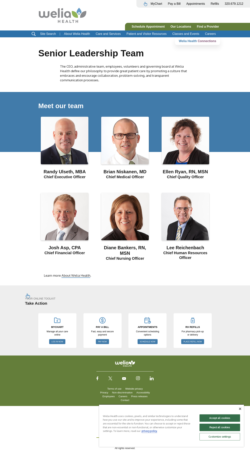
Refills (215, 3)
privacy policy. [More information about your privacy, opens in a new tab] (149, 430)
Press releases (139, 396)
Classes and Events (185, 33)
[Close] (240, 409)
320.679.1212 (234, 3)
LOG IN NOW (57, 342)
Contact (125, 400)
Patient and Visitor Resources (147, 33)
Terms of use (114, 388)
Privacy (104, 392)
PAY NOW (102, 342)
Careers (210, 33)
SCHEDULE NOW (147, 342)
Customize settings (219, 436)
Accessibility (143, 392)
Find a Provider (208, 26)
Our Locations (181, 26)
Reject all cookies (219, 427)
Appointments (195, 3)
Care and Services (108, 33)
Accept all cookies (219, 417)
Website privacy (134, 388)
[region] (171, 425)
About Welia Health (77, 33)
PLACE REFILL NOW (192, 342)
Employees (109, 396)
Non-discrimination (122, 392)
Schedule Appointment (148, 26)
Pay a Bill (174, 3)
